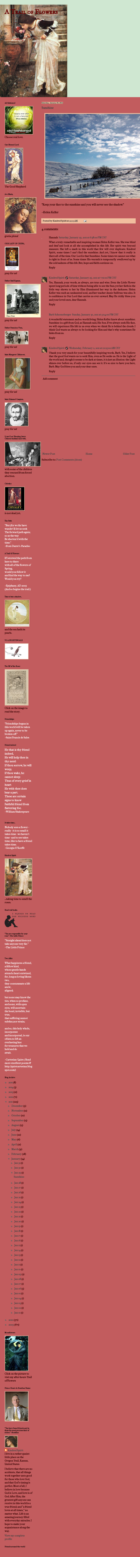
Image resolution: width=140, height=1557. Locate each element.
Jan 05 (17, 1293)
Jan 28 (17, 1182)
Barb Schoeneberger (60, 314)
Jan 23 (17, 1206)
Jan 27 (17, 1187)
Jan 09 (18, 1274)
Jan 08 (17, 1279)
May (14, 1139)
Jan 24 (17, 1202)
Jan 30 (17, 1167)
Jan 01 (17, 1312)
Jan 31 (17, 1163)
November (17, 1110)
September (17, 1120)
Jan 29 (17, 1172)
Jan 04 (18, 1298)
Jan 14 (17, 1250)
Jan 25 (17, 1197)
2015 (10, 1082)
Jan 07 (17, 1283)
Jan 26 (17, 1192)
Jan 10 (17, 1269)
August (15, 1125)
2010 (11, 1319)
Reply (52, 267)
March (15, 1149)
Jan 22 (17, 1211)
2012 (11, 1097)
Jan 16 (17, 1240)
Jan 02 (17, 1307)
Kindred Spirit (56, 277)
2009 (11, 1324)
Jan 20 (17, 1221)
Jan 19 (17, 1226)
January (16, 1158)
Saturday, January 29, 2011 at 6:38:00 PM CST (83, 237)
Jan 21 (17, 1216)
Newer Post (48, 453)
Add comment (50, 378)
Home (89, 453)
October (16, 1115)
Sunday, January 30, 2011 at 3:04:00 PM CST (95, 314)
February (16, 1154)
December (17, 1105)
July (13, 1130)
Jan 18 (17, 1231)
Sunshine (48, 108)
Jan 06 (17, 1288)
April (14, 1144)
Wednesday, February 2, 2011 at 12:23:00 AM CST (94, 348)
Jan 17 (17, 1235)
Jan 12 (17, 1259)
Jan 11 (17, 1264)
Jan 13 (17, 1255)
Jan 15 (17, 1245)
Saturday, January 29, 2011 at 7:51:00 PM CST (92, 277)
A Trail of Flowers (31, 12)
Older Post (129, 453)
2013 (10, 1092)
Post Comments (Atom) (69, 459)
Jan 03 (17, 1303)
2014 (11, 1087)
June (14, 1134)
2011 (10, 1101)
